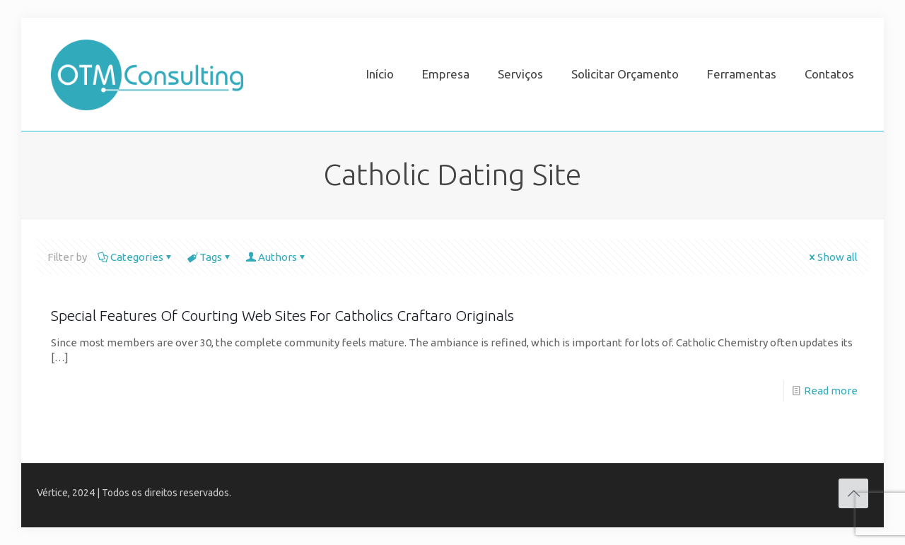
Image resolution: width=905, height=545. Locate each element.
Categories (136, 257)
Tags (210, 257)
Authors (276, 257)
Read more (831, 391)
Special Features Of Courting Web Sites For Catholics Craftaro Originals (282, 315)
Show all (832, 257)
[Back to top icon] (853, 493)
